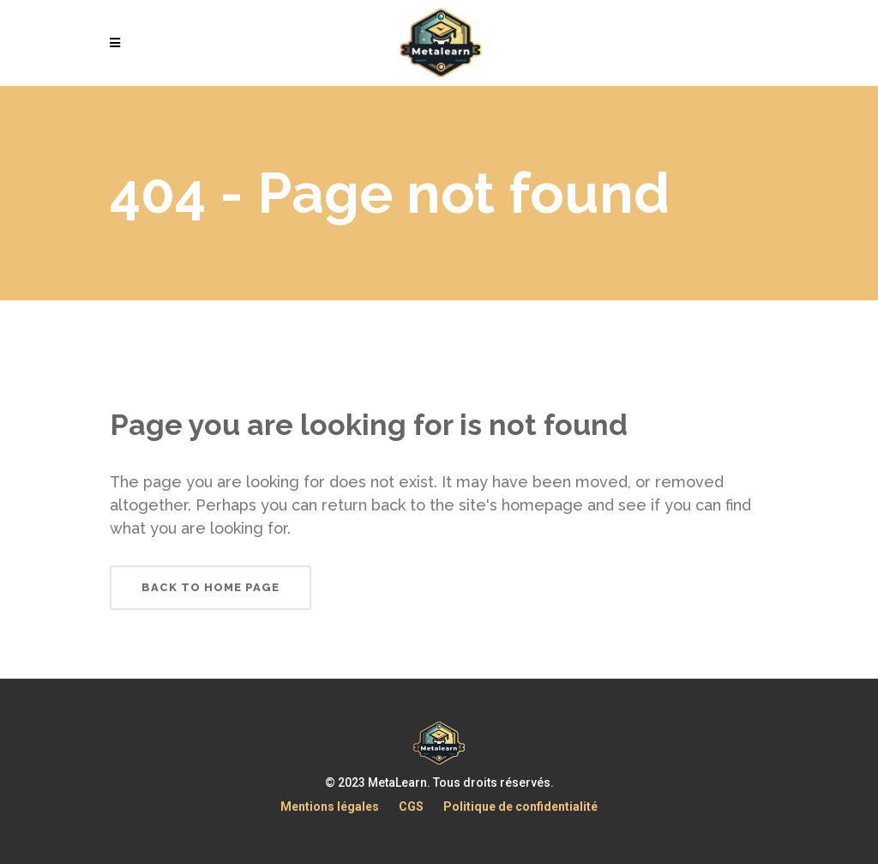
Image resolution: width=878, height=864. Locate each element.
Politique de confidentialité (520, 806)
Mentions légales (329, 806)
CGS (411, 806)
